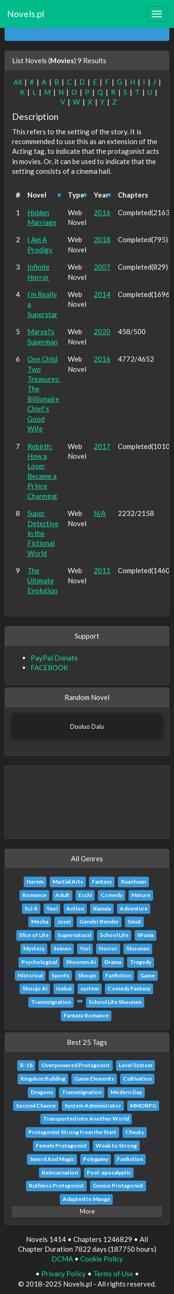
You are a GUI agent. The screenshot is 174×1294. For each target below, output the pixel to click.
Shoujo (87, 975)
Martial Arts (67, 881)
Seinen (62, 948)
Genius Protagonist (118, 1185)
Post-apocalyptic (109, 1172)
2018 (102, 239)
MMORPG (143, 1105)
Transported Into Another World (86, 1118)
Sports (60, 975)
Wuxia (145, 934)
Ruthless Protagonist (56, 1185)
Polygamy (95, 1158)
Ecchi (85, 894)
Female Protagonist (61, 1145)
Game (147, 975)
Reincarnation (60, 1172)
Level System (135, 1065)
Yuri (85, 948)
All (17, 82)
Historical (30, 975)
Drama (112, 961)
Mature (140, 894)
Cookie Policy (101, 1258)
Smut (134, 921)
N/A (100, 513)
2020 (102, 331)
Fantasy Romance (86, 1015)
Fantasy (102, 881)
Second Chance (36, 1105)
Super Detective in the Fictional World (42, 533)
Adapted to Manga (86, 1198)
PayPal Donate (54, 658)
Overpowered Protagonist (75, 1065)
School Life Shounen (115, 1001)
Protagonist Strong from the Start (72, 1132)
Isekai (63, 988)
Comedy (111, 894)
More (87, 1211)
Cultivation (137, 1078)
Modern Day (126, 1092)
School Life (114, 934)
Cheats (134, 1132)
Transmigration (51, 1001)
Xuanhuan (133, 881)
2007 (102, 267)
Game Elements (94, 1078)
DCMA (62, 1258)
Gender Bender (99, 921)
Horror (108, 948)
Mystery (34, 948)
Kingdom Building (42, 1078)
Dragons (42, 1092)
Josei (64, 921)
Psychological (39, 961)
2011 (102, 570)
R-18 (26, 1065)
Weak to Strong (116, 1145)
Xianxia (102, 908)
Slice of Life (34, 934)
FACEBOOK (49, 667)
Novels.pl (25, 13)
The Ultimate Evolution (42, 580)
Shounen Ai (81, 961)
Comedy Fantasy (129, 988)
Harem (35, 881)
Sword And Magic (52, 1158)
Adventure (134, 908)
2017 (102, 446)
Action (75, 908)
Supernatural (74, 934)
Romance (34, 894)
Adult (62, 894)
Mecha (39, 921)
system (89, 988)
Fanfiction (118, 975)
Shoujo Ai (34, 988)
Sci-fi (31, 908)
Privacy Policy (63, 1273)
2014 (102, 294)
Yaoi (52, 908)
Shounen (137, 948)
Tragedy (140, 961)
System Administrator (92, 1105)
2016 (102, 212)
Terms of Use (113, 1273)
